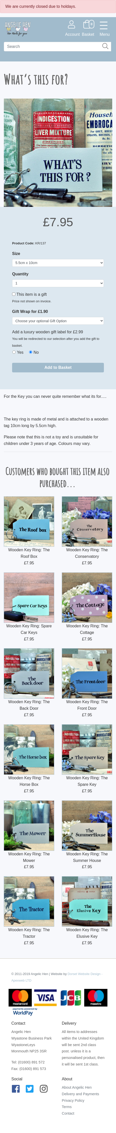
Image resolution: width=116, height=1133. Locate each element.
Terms (67, 1107)
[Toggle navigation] (104, 28)
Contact (68, 1113)
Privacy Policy (73, 1100)
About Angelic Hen (77, 1087)
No (36, 352)
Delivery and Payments (80, 1094)
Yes (20, 352)
